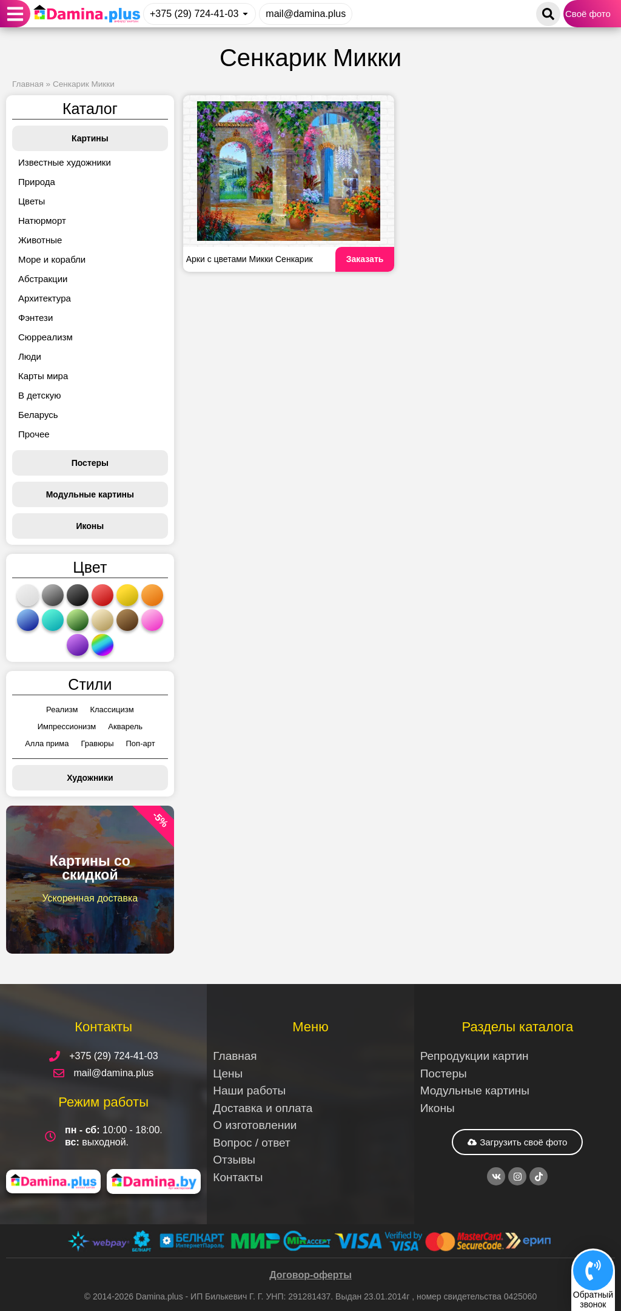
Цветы (31, 201)
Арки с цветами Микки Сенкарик (249, 259)
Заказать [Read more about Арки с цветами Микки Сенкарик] (365, 259)
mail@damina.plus (306, 13)
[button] (15, 13)
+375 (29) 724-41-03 (194, 13)
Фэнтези (35, 317)
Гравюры (97, 743)
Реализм (62, 709)
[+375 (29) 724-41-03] (245, 14)
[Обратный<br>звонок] (593, 1270)
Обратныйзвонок (593, 1299)
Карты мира (43, 376)
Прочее (34, 434)
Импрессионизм (67, 726)
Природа (36, 182)
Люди (29, 356)
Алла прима (47, 743)
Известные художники (64, 162)
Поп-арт (140, 743)
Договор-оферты (310, 1275)
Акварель (125, 726)
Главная (28, 84)
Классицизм (111, 709)
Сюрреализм (45, 337)
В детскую (39, 395)
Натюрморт (42, 220)
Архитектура (44, 298)
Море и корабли (52, 259)
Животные (40, 240)
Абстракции (42, 279)
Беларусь (38, 414)
